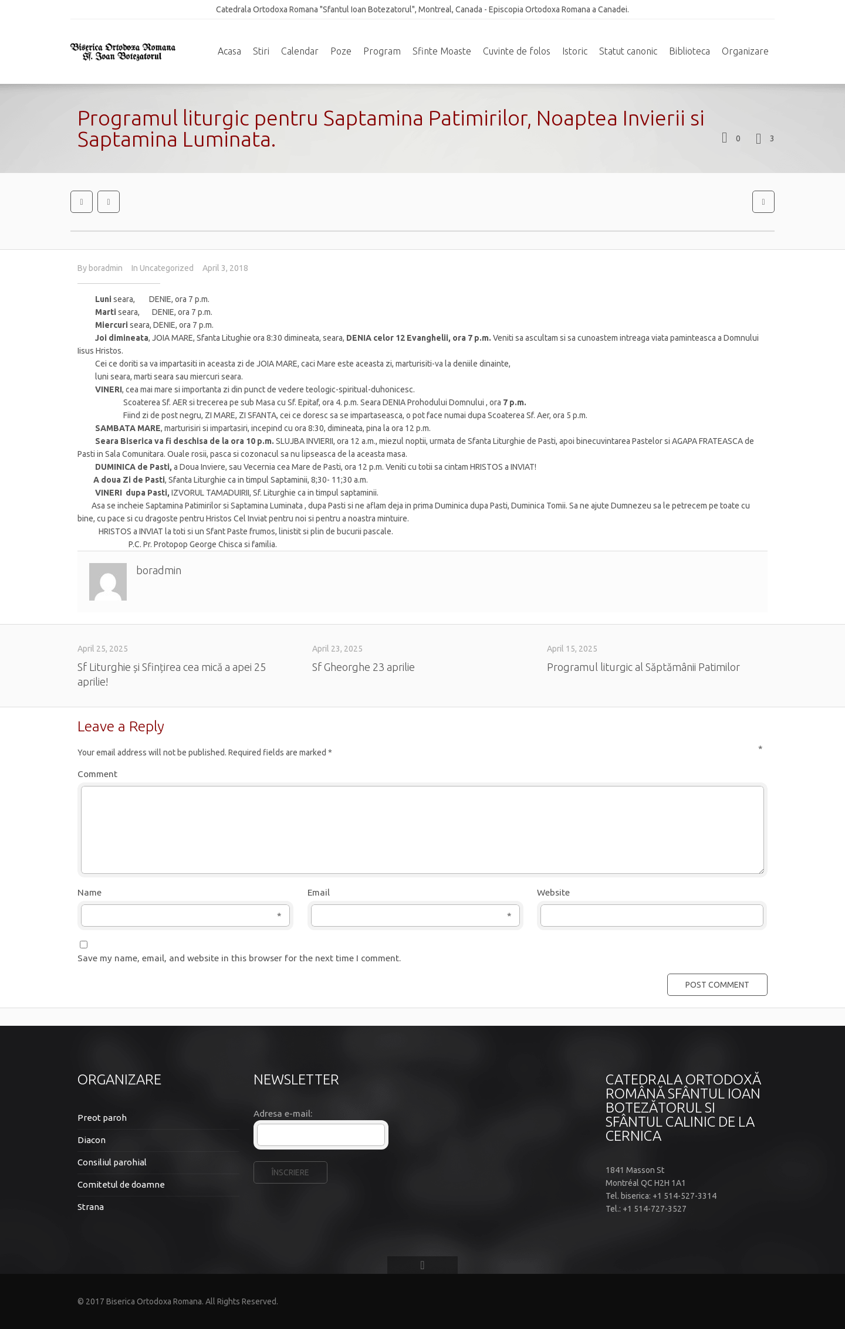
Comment (420, 773)
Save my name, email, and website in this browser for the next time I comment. (239, 958)
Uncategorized (167, 268)
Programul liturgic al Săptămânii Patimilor (643, 667)
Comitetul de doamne (121, 1184)
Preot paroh (102, 1118)
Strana (90, 1207)
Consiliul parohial (112, 1162)
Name (179, 893)
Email (409, 893)
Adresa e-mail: (283, 1113)
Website (553, 892)
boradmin (106, 268)
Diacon (91, 1140)
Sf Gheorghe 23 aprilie (363, 667)
